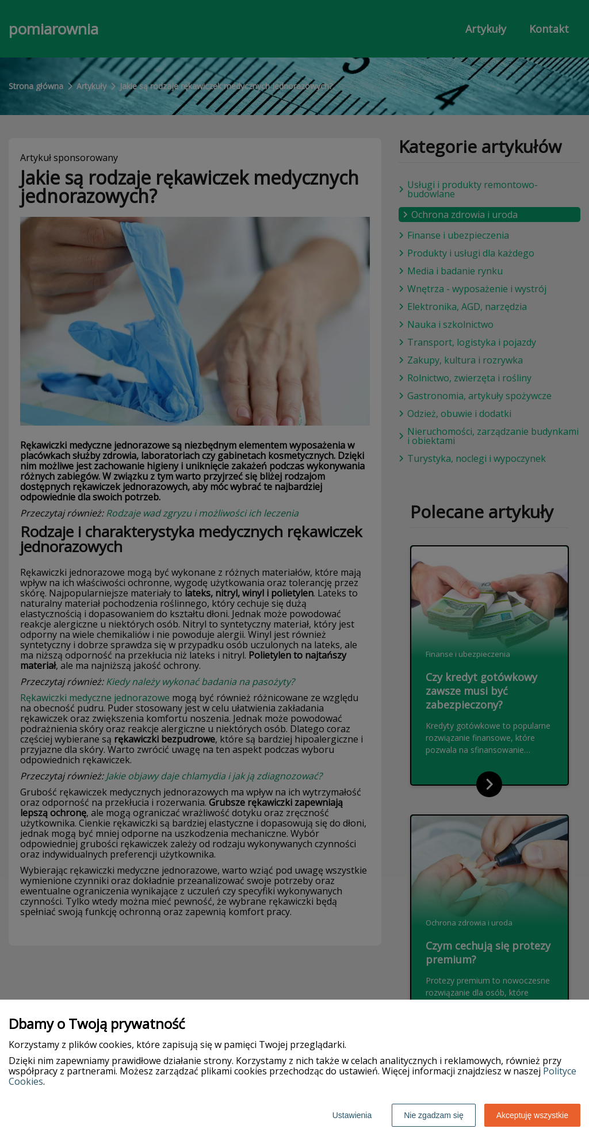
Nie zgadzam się (434, 1115)
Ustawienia (352, 1115)
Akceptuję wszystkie (532, 1115)
